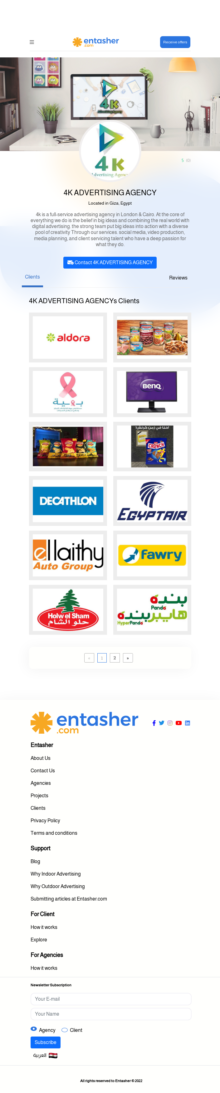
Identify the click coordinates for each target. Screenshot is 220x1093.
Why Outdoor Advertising (58, 886)
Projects (39, 795)
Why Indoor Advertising (56, 874)
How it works (44, 927)
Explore (39, 939)
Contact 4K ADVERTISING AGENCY (110, 262)
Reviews (178, 277)
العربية (45, 1055)
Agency (47, 1030)
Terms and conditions (54, 833)
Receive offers (175, 42)
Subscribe (45, 1042)
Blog (35, 861)
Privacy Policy (45, 820)
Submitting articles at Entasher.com (69, 898)
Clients (32, 276)
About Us (41, 758)
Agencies (41, 783)
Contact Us (43, 770)
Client (76, 1030)
